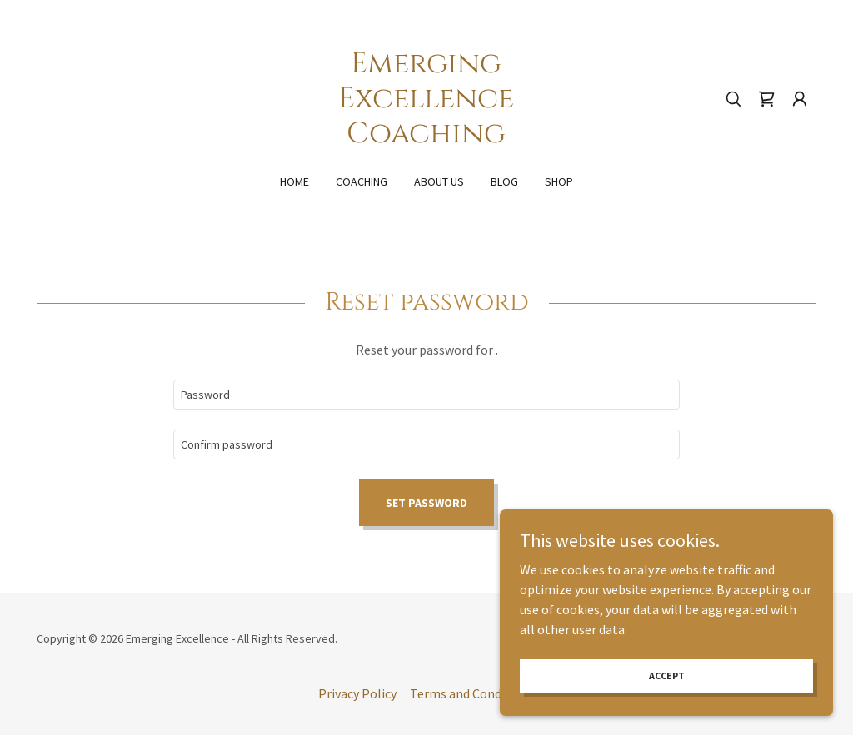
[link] (426, 137)
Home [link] (294, 181)
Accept (667, 675)
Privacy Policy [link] (357, 693)
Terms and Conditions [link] (472, 693)
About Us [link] (439, 181)
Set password (426, 502)
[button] (799, 99)
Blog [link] (504, 181)
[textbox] (426, 395)
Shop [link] (559, 181)
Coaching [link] (361, 181)
